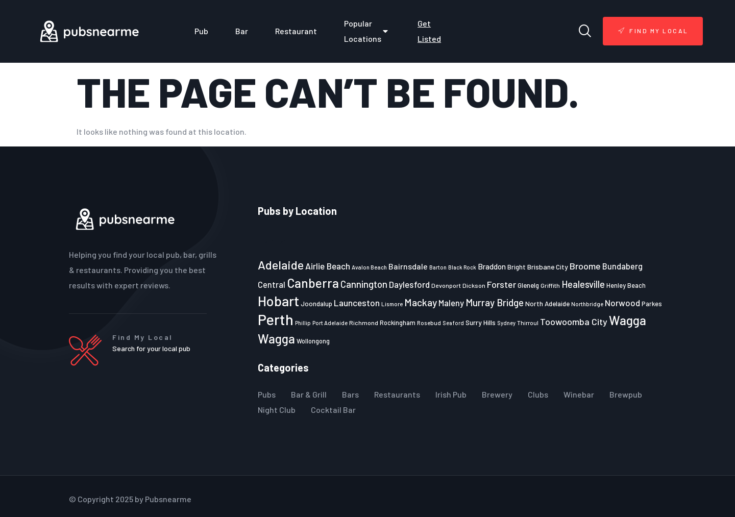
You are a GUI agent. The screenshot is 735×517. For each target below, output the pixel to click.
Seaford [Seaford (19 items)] (453, 322)
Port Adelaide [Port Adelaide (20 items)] (330, 322)
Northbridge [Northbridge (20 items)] (587, 304)
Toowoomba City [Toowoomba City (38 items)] (573, 321)
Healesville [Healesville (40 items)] (583, 284)
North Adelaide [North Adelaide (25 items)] (547, 304)
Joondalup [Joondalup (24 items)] (316, 304)
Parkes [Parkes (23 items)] (652, 304)
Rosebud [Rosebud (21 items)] (429, 322)
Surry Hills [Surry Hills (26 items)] (480, 322)
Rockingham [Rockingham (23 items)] (397, 322)
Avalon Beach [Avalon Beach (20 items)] (369, 267)
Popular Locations (367, 30)
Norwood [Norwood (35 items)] (622, 303)
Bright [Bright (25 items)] (516, 267)
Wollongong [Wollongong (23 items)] (313, 341)
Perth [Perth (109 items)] (275, 319)
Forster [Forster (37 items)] (501, 284)
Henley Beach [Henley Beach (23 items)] (626, 285)
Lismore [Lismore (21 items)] (392, 303)
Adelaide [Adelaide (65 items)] (281, 264)
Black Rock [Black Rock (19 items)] (462, 267)
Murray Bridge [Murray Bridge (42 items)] (494, 302)
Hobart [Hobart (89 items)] (278, 300)
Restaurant (296, 31)
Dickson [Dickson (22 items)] (473, 285)
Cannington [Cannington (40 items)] (363, 284)
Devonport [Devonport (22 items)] (446, 285)
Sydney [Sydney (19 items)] (506, 322)
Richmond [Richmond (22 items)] (363, 322)
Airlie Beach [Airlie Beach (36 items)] (327, 266)
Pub (201, 31)
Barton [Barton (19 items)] (438, 267)
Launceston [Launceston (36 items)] (357, 303)
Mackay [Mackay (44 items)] (420, 302)
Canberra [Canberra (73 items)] (313, 282)
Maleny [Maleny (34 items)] (451, 303)
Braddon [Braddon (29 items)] (492, 266)
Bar (241, 31)
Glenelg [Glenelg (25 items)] (528, 285)
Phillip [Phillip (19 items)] (303, 322)
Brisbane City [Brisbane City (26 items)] (547, 266)
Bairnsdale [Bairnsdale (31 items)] (408, 266)
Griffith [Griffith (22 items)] (550, 285)
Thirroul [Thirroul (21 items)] (527, 322)
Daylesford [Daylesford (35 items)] (409, 284)
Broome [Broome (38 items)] (585, 266)
